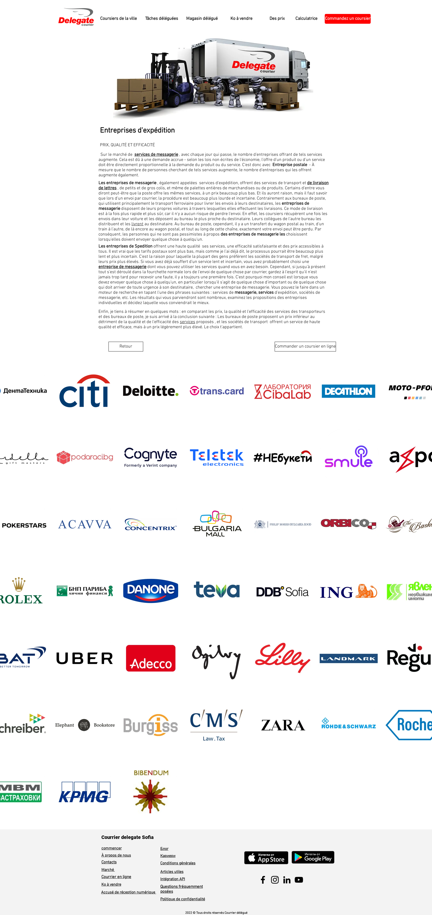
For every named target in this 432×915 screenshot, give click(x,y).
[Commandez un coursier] (348, 19)
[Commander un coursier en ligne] (305, 346)
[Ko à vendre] (241, 19)
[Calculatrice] (306, 19)
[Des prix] (277, 19)
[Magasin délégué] (202, 19)
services (187, 322)
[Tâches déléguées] (161, 19)
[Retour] (125, 346)
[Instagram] (275, 880)
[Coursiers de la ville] (118, 19)
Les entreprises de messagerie (127, 183)
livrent (137, 224)
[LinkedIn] (287, 880)
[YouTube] (299, 880)
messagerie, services (254, 292)
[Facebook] (263, 880)
